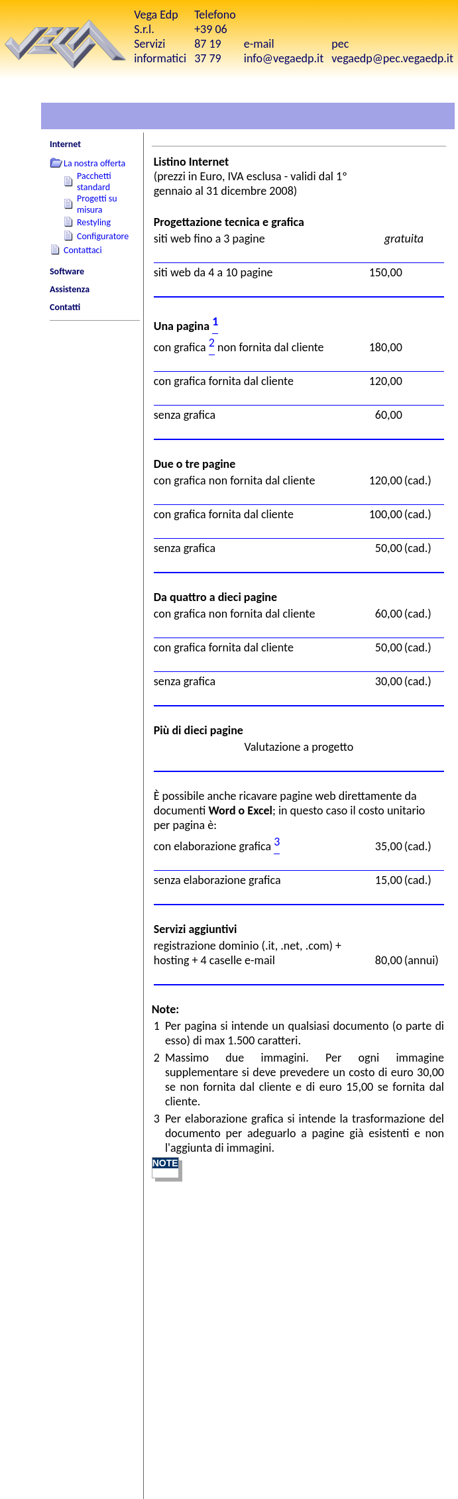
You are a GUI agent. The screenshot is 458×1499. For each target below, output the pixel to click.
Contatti (65, 307)
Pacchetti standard (94, 181)
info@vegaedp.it (283, 58)
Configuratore (103, 236)
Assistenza (69, 289)
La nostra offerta (94, 163)
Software (67, 271)
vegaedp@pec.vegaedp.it (392, 58)
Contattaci (83, 250)
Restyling (94, 222)
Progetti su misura (97, 204)
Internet (65, 144)
